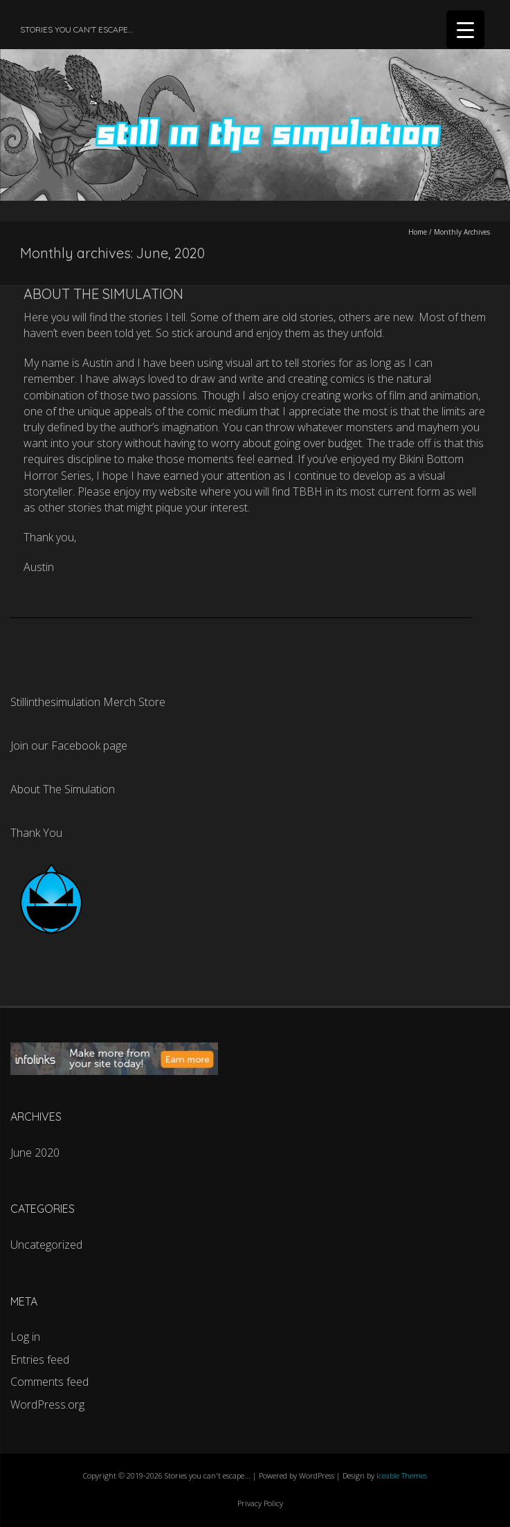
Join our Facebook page (68, 745)
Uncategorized (46, 1244)
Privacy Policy (260, 1503)
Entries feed (39, 1359)
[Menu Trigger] (465, 29)
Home (417, 232)
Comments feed (49, 1381)
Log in (25, 1336)
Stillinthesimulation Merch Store (87, 702)
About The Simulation (103, 293)
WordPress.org (47, 1404)
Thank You (36, 832)
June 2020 (35, 1152)
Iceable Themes (401, 1475)
